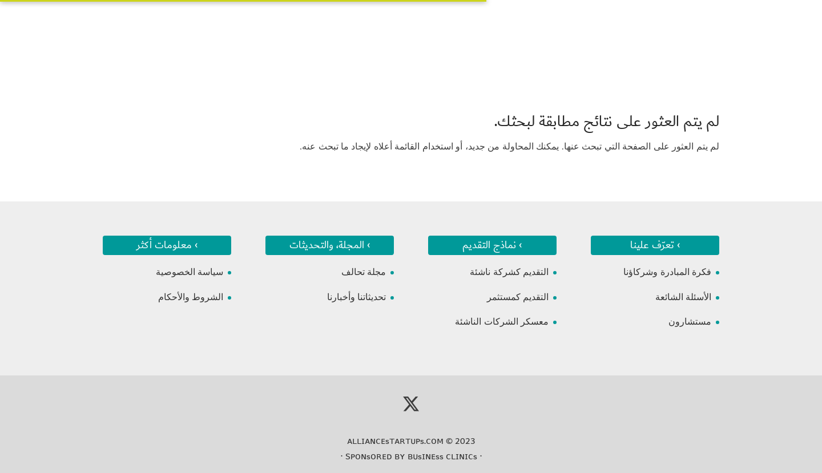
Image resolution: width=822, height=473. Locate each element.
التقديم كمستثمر (518, 297)
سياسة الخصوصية (189, 272)
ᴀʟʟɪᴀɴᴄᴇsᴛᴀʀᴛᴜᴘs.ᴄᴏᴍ (395, 441)
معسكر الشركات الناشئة (502, 321)
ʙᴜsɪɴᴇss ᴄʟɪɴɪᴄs (442, 456)
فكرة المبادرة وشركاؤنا (667, 272)
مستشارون (689, 321)
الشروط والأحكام (190, 297)
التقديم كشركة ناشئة (509, 272)
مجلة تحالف (363, 272)
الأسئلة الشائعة (683, 297)
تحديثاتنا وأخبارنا (356, 297)
